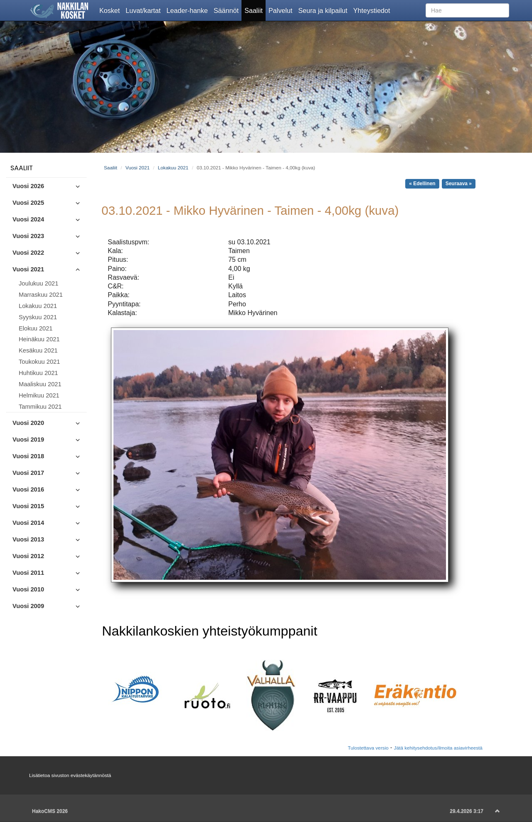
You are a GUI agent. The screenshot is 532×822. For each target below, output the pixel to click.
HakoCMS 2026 (50, 811)
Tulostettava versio (368, 747)
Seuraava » (459, 183)
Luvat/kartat (144, 10)
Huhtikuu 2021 (38, 373)
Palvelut (281, 10)
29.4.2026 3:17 (466, 811)
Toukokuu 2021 (39, 361)
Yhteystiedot (373, 10)
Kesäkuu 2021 (38, 350)
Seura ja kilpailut (324, 10)
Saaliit (255, 10)
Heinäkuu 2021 (39, 339)
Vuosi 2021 (138, 167)
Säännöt (227, 10)
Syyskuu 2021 (38, 317)
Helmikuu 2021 (39, 395)
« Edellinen (422, 183)
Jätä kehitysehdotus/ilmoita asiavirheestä (438, 747)
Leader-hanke (189, 10)
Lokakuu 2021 (38, 306)
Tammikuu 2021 (40, 406)
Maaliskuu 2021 (40, 384)
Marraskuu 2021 (41, 294)
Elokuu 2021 (36, 328)
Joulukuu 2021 (38, 283)
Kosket (111, 10)
